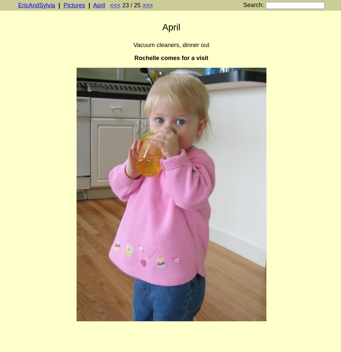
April (99, 5)
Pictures (74, 5)
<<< (115, 5)
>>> (147, 5)
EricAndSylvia (36, 5)
